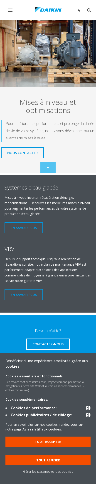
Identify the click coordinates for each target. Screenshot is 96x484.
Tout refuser (48, 460)
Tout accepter (48, 442)
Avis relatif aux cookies (41, 429)
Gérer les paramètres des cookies (48, 471)
